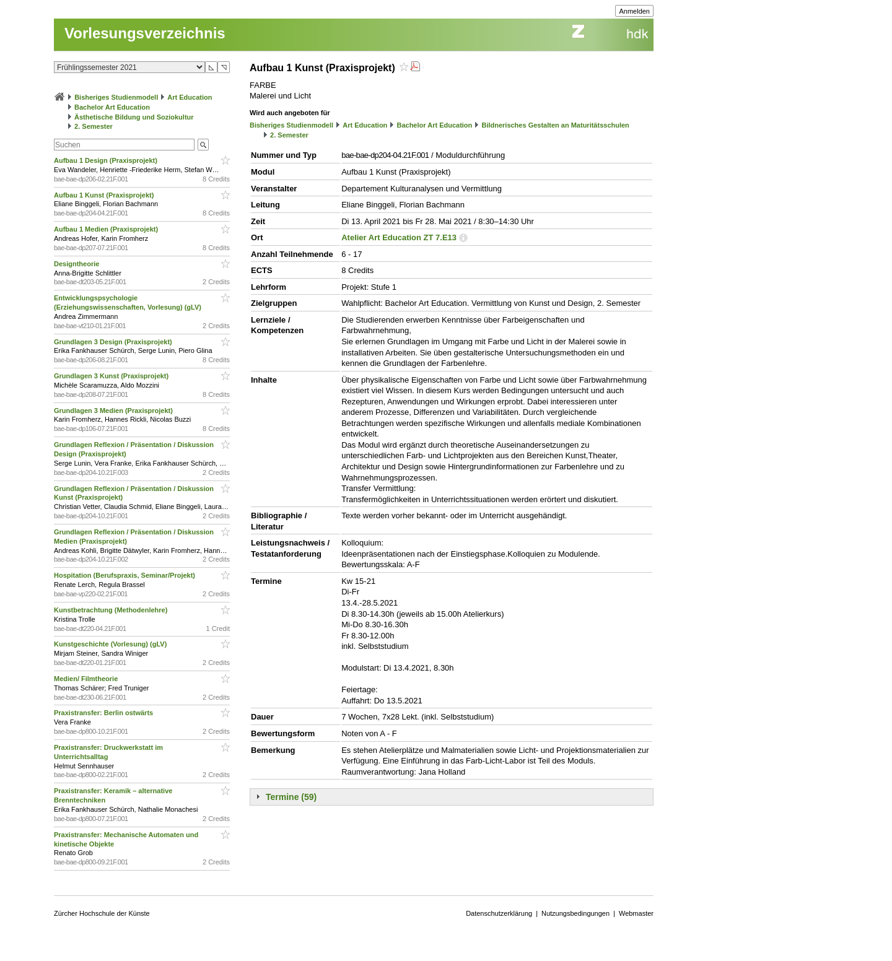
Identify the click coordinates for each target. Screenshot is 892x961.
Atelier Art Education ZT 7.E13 (399, 237)
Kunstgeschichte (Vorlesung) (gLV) (111, 644)
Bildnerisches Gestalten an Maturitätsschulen (555, 125)
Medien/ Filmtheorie (87, 678)
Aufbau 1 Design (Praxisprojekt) (106, 160)
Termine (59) (291, 797)
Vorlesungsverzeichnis (144, 33)
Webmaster (636, 913)
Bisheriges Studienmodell (116, 97)
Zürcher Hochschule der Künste (102, 913)
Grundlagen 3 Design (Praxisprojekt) (114, 342)
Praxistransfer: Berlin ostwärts (104, 712)
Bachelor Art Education (112, 107)
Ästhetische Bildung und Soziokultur (134, 117)
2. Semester (93, 126)
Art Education (189, 97)
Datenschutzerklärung (499, 913)
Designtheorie (77, 263)
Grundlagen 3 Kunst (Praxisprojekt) (112, 376)
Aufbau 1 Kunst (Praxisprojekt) (104, 195)
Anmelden (634, 11)
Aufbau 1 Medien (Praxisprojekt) (107, 229)
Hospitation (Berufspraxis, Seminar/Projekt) (125, 575)
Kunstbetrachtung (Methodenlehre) (111, 610)
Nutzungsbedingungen (575, 913)
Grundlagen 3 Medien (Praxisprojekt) (114, 410)
